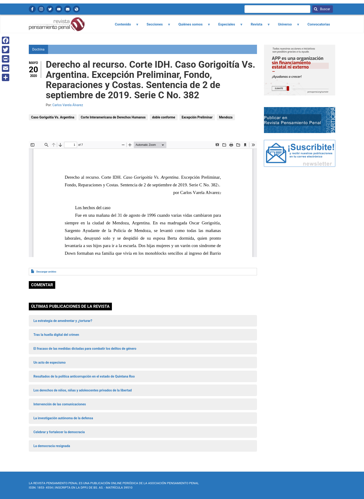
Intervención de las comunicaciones (59, 404)
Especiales (228, 26)
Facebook (32, 9)
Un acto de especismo (49, 362)
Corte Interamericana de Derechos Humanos (113, 117)
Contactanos (67, 9)
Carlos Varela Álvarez (67, 105)
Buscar (324, 9)
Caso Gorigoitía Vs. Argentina (52, 117)
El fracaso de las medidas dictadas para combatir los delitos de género (84, 348)
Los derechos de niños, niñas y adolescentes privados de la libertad (82, 390)
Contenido (124, 26)
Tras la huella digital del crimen (56, 335)
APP (76, 9)
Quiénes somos (191, 26)
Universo (286, 26)
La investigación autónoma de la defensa (63, 418)
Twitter (49, 9)
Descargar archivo (46, 271)
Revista (257, 26)
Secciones (156, 26)
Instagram (41, 9)
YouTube (58, 9)
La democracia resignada (51, 446)
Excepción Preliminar (197, 117)
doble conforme (163, 117)
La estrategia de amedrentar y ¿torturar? (62, 321)
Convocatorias (318, 24)
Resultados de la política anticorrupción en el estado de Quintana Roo (84, 376)
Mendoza (226, 117)
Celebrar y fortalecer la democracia (59, 432)
